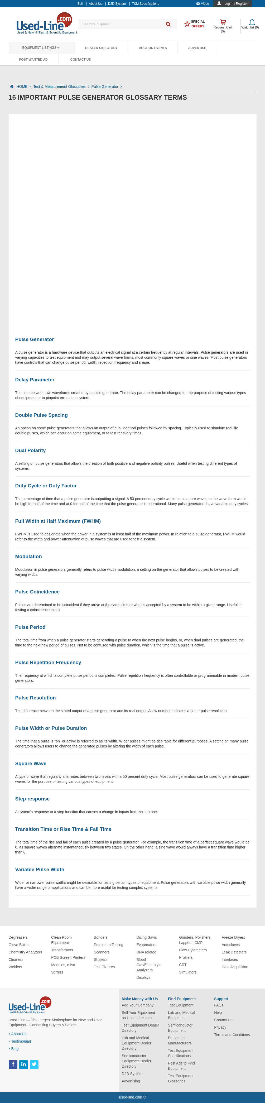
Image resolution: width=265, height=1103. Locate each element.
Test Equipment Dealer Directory (140, 1028)
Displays (143, 977)
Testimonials (20, 1041)
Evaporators (146, 945)
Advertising (131, 1081)
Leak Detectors (234, 952)
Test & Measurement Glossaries (61, 86)
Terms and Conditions (232, 1035)
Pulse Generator (106, 86)
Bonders (101, 937)
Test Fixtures (104, 967)
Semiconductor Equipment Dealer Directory (136, 1061)
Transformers (62, 950)
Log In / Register (236, 4)
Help (218, 1012)
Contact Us (80, 59)
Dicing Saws (146, 937)
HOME (23, 86)
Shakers (100, 959)
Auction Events (153, 48)
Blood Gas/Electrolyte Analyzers (148, 964)
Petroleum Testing (108, 945)
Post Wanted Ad (33, 59)
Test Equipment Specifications (181, 1053)
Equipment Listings (40, 48)
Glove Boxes (19, 945)
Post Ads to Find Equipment (181, 1066)
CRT (183, 965)
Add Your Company (138, 1005)
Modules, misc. (63, 965)
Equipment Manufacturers (179, 1040)
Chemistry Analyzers (25, 952)
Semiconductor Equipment (180, 1028)
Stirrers (57, 972)
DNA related (146, 952)
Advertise (197, 48)
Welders (15, 967)
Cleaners (16, 959)
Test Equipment (181, 1005)
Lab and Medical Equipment (181, 1015)
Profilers (185, 957)
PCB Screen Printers (68, 957)
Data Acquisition (235, 967)
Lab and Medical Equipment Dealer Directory (136, 1043)
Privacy (220, 1027)
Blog (14, 1049)
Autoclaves (231, 945)
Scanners (101, 952)
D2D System (132, 1074)
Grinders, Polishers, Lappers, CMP (195, 940)
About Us (18, 1034)
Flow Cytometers (193, 950)
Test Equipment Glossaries (181, 1078)
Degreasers (18, 937)
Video (202, 4)
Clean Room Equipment (61, 940)
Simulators (187, 972)
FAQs (218, 1005)
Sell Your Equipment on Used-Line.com (138, 1015)
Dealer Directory (101, 48)
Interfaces (230, 959)
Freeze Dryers (233, 937)
